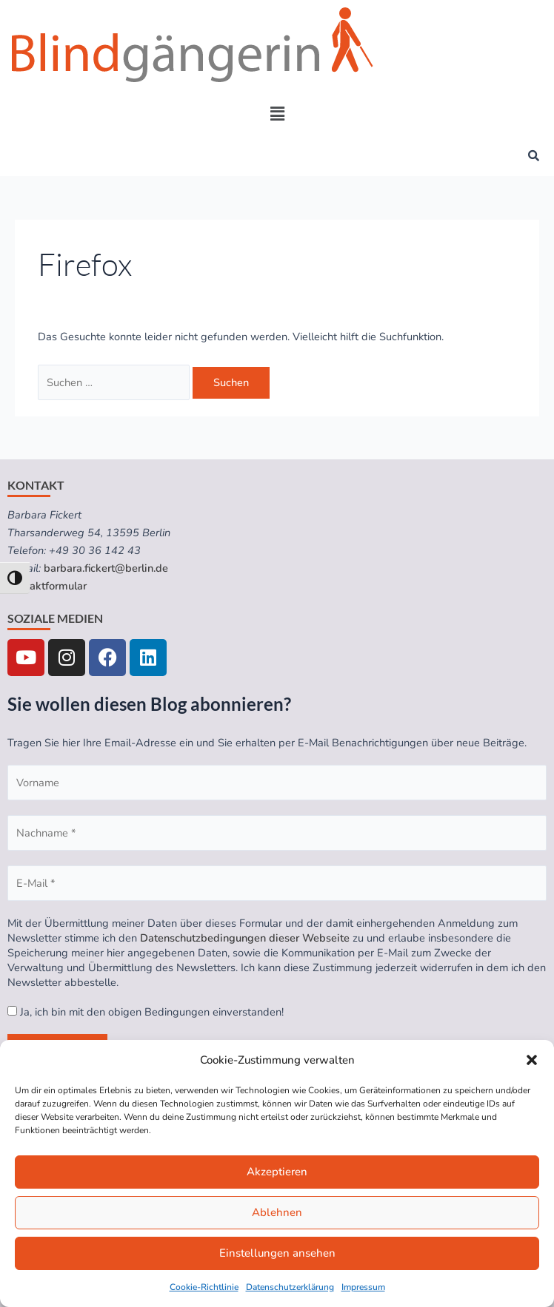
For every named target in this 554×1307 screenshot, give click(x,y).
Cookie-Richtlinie (204, 1287)
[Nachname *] (277, 833)
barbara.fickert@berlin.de (106, 568)
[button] (531, 1060)
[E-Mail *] (277, 883)
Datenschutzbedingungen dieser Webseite (245, 938)
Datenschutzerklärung (290, 1287)
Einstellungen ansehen (277, 1253)
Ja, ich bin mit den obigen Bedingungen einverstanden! (145, 1011)
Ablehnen (277, 1212)
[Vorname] (277, 782)
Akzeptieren (277, 1171)
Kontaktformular (47, 585)
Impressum (363, 1287)
